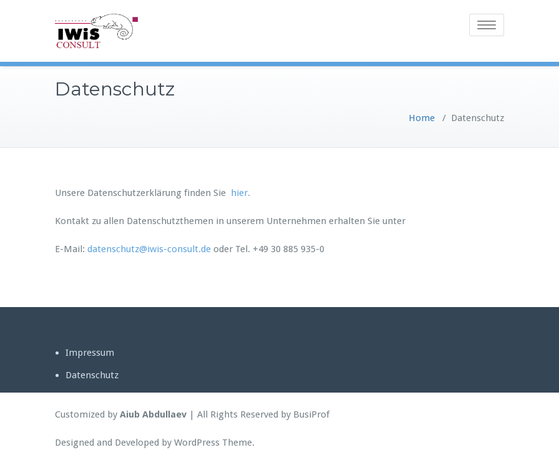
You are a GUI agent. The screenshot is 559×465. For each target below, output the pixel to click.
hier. (240, 192)
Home (422, 118)
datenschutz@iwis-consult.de (149, 249)
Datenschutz (92, 375)
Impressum (90, 352)
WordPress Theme (213, 442)
